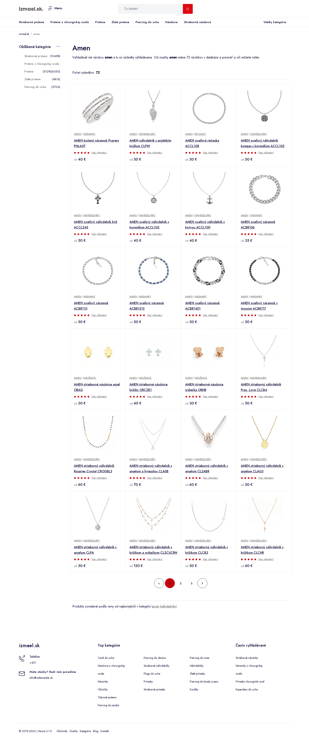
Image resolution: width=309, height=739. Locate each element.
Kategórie (85, 731)
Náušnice (171, 22)
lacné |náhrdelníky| (164, 606)
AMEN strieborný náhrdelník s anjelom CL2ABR (206, 469)
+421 (33, 662)
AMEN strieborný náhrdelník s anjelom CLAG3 (262, 469)
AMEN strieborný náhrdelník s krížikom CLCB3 (206, 550)
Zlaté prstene (120, 22)
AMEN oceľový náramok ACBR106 (258, 225)
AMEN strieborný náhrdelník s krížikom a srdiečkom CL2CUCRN (153, 550)
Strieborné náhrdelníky (156, 666)
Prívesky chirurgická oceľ (250, 682)
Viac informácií (99, 152)
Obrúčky (103, 689)
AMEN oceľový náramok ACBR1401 (202, 306)
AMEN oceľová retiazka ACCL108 (202, 143)
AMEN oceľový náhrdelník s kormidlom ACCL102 (149, 225)
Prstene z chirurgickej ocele (69, 22)
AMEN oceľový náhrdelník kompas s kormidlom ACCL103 (262, 143)
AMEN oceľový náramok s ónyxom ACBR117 (259, 306)
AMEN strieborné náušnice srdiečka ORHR (204, 387)
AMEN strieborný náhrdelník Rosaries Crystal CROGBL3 (94, 469)
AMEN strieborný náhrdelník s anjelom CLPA (95, 550)
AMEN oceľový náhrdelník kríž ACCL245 (95, 225)
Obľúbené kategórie (35, 46)
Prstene (100, 22)
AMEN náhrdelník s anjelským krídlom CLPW (150, 143)
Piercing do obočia (155, 658)
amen (37, 34)
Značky (74, 731)
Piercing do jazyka (108, 705)
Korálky (194, 689)
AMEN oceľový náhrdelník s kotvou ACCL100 (205, 225)
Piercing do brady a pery (204, 682)
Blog (95, 731)
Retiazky (200, 134)
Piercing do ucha (147, 22)
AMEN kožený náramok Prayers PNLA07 (96, 143)
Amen (77, 134)
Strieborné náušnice (197, 22)
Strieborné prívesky (154, 689)
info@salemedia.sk (41, 678)
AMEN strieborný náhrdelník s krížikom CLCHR (262, 550)
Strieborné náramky (247, 658)
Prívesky (148, 682)
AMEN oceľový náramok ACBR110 (91, 306)
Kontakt (105, 731)
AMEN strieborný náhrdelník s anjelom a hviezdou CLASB (150, 469)
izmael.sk (30, 9)
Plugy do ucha (152, 674)
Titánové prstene (107, 697)
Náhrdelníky (147, 134)
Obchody (62, 731)
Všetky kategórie (274, 22)
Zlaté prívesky (197, 674)
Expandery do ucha (247, 689)
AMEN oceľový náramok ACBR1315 (146, 306)
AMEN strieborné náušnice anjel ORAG (97, 387)
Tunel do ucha (106, 658)
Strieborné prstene (31, 22)
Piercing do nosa (199, 658)
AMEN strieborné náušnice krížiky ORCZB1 (148, 387)
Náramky (89, 134)
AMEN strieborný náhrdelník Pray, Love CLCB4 (261, 387)
